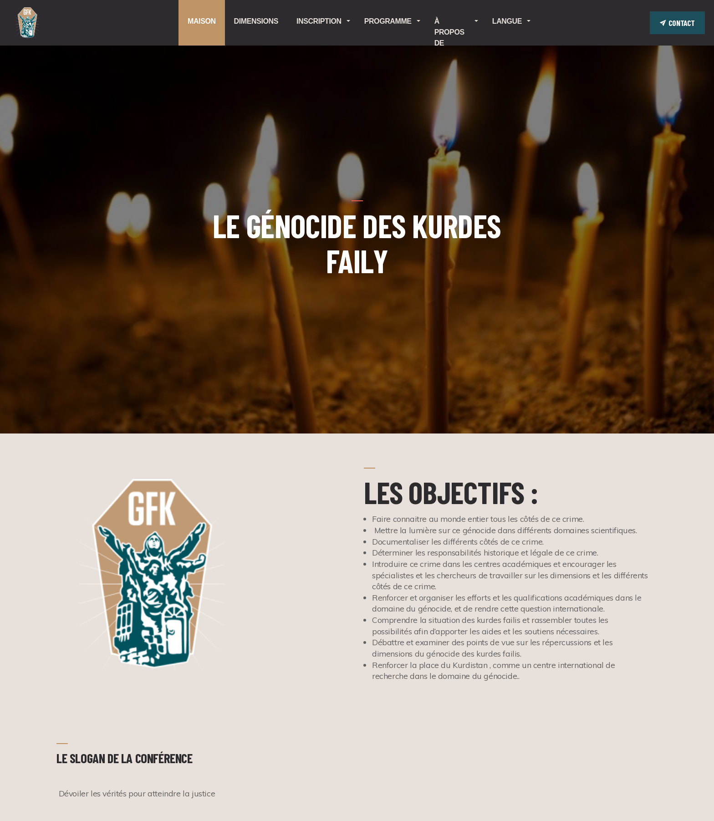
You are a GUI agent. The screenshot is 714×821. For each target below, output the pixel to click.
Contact (677, 23)
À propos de (449, 31)
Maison (202, 21)
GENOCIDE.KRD (27, 23)
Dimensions (256, 21)
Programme (388, 21)
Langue (507, 21)
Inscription (319, 21)
